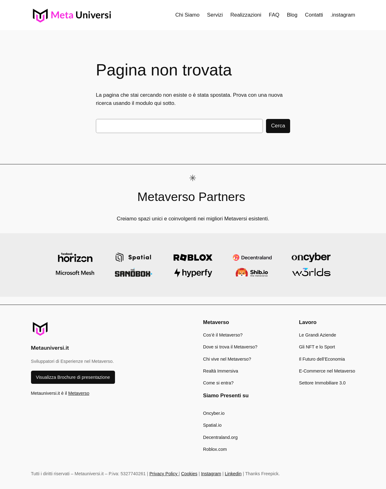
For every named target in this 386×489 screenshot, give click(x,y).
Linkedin (233, 473)
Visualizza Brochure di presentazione (73, 377)
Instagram (211, 473)
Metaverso (78, 393)
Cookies (189, 473)
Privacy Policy (164, 473)
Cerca (278, 126)
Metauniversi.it (50, 348)
